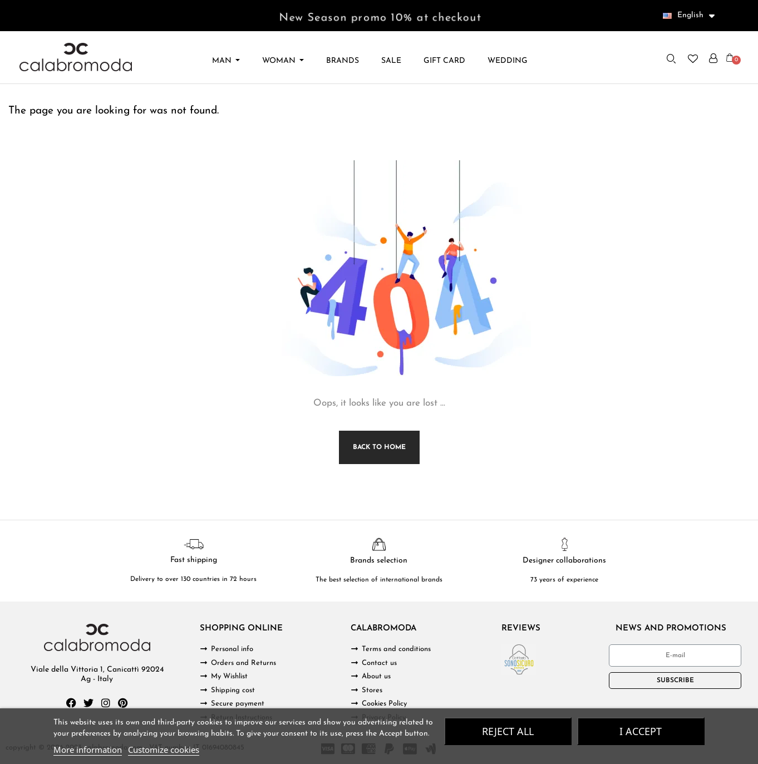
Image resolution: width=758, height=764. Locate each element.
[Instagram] (106, 703)
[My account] (713, 58)
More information (87, 749)
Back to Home (379, 447)
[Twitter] (88, 703)
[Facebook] (71, 703)
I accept (640, 731)
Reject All (508, 731)
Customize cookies (163, 749)
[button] (671, 58)
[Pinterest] (123, 703)
